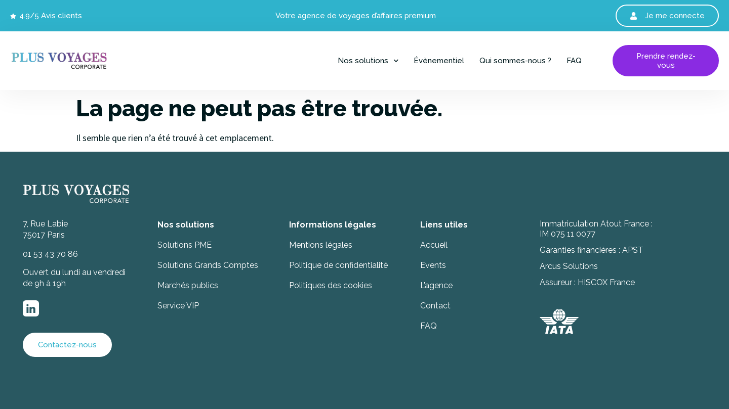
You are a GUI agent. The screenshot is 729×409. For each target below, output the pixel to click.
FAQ (574, 60)
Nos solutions (368, 61)
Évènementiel (439, 60)
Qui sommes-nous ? (515, 60)
